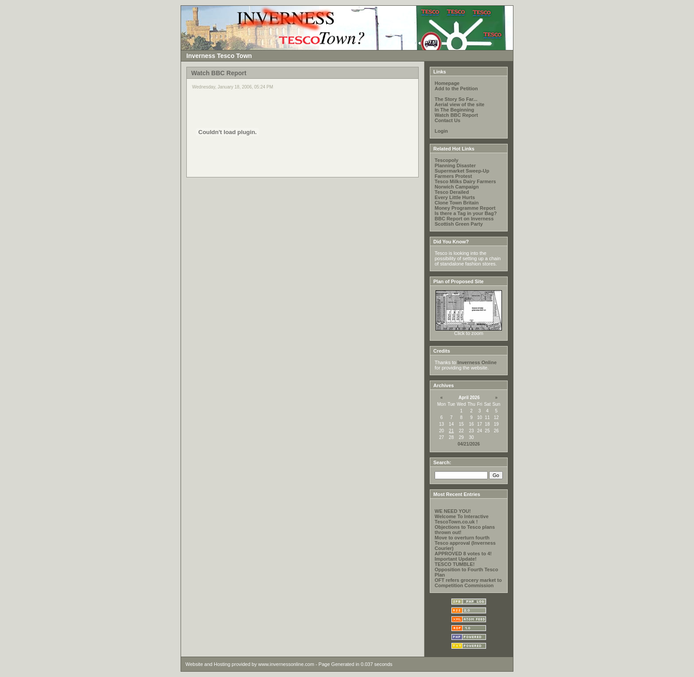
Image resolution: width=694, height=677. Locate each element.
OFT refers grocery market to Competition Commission (468, 582)
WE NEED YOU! (453, 511)
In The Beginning (454, 109)
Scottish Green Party (459, 224)
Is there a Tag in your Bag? (466, 213)
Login (441, 131)
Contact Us (447, 120)
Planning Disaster (455, 165)
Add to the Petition (456, 88)
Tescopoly (447, 160)
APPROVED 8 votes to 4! (463, 553)
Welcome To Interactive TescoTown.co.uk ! (462, 519)
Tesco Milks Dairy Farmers (465, 181)
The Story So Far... (456, 99)
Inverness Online (477, 362)
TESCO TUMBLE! (454, 564)
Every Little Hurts (455, 197)
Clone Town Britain (456, 202)
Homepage (447, 83)
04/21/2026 (469, 444)
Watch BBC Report (456, 115)
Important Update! (456, 559)
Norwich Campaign (457, 186)
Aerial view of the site (459, 104)
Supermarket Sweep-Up (462, 170)
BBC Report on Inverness (464, 218)
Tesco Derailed (452, 192)
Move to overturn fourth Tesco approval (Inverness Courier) (465, 543)
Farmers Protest (453, 176)
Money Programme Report (465, 208)
